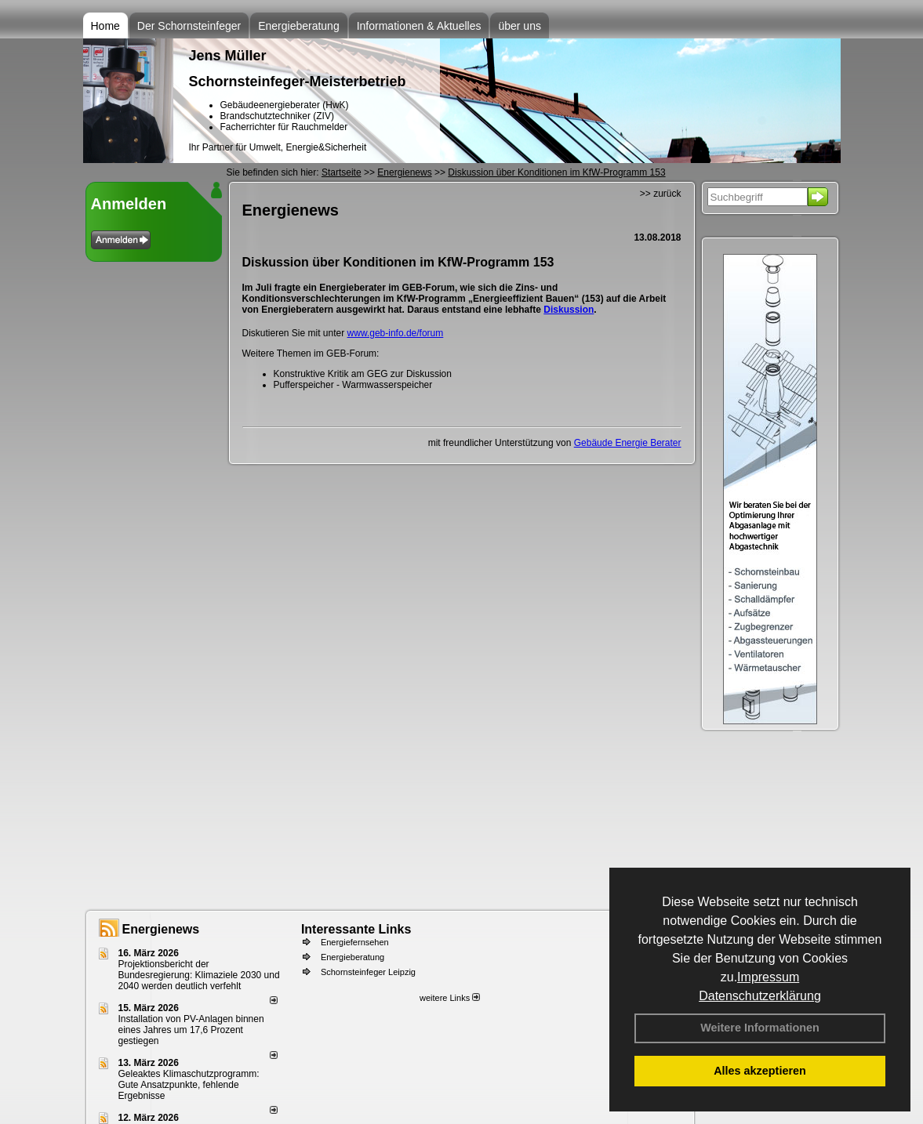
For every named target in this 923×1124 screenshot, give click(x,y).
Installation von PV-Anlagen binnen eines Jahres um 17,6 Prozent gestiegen (191, 1029)
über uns (519, 26)
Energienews (161, 929)
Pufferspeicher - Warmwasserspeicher (353, 384)
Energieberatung (299, 26)
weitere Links (450, 998)
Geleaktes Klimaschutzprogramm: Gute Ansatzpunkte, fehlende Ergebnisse (189, 1084)
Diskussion (568, 309)
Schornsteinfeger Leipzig (368, 972)
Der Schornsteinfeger (189, 26)
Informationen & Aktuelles (419, 26)
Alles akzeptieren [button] (760, 1070)
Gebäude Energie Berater (627, 442)
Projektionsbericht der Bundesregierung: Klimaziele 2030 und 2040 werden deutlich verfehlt (199, 975)
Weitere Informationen (759, 1027)
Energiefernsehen (355, 942)
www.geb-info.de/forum (395, 333)
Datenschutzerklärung (760, 996)
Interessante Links (356, 929)
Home (105, 26)
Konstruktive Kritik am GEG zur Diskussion (363, 373)
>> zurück (660, 193)
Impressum (768, 977)
